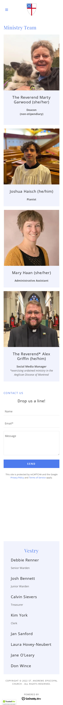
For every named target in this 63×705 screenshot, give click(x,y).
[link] (31, 10)
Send (31, 463)
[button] (8, 10)
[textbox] (31, 411)
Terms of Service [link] (37, 477)
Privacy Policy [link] (17, 477)
